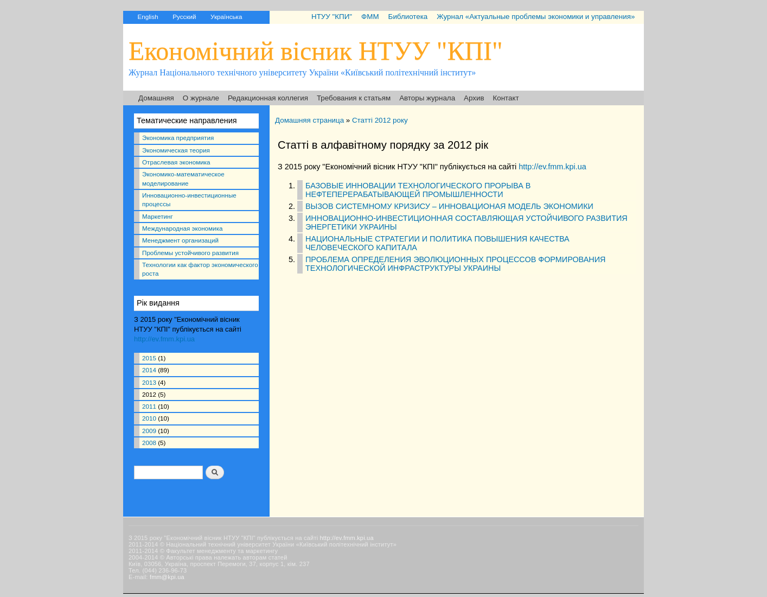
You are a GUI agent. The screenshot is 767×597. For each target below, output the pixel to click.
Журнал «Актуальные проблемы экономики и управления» (536, 16)
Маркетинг (157, 216)
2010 (149, 418)
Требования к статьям (354, 98)
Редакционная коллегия (268, 98)
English (147, 16)
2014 (149, 369)
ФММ (370, 16)
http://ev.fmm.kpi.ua (164, 339)
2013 (149, 382)
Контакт (506, 98)
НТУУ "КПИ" (331, 16)
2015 (149, 357)
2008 (149, 442)
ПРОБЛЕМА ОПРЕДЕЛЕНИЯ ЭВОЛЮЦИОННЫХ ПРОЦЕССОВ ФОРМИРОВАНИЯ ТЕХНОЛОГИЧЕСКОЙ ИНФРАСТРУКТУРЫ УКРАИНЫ (455, 263)
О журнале (201, 98)
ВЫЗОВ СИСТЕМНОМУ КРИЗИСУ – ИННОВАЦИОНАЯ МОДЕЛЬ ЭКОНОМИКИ (449, 206)
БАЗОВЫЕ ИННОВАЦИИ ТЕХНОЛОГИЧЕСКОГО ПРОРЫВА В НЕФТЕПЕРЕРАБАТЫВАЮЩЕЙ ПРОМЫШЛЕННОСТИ (417, 190)
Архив (474, 98)
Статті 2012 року (380, 120)
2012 (149, 394)
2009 (149, 430)
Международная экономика (182, 228)
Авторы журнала (427, 98)
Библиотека (408, 16)
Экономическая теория (176, 150)
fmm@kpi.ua (167, 577)
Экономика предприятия (178, 137)
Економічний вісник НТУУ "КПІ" (316, 50)
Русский (184, 16)
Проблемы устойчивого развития (190, 252)
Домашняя (156, 98)
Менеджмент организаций (180, 240)
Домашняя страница (309, 120)
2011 (149, 406)
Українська (226, 16)
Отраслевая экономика (176, 162)
